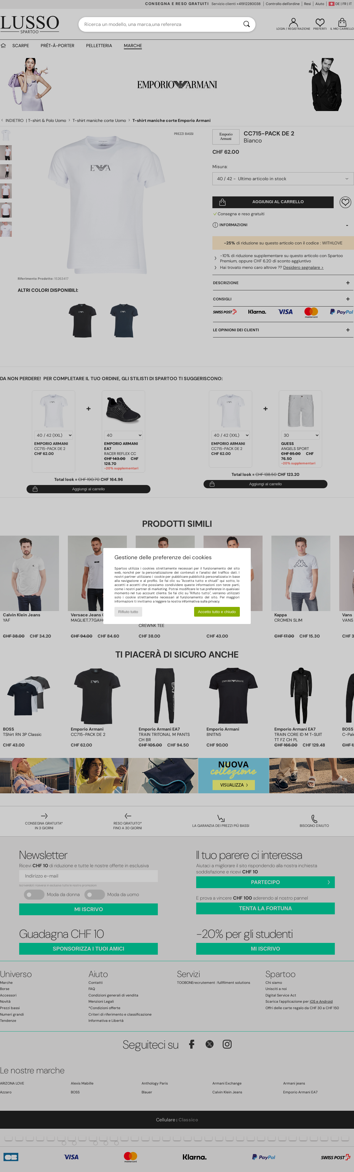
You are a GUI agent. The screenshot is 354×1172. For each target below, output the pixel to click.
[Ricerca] (247, 24)
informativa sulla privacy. (201, 601)
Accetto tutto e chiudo (217, 612)
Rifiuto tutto (128, 612)
